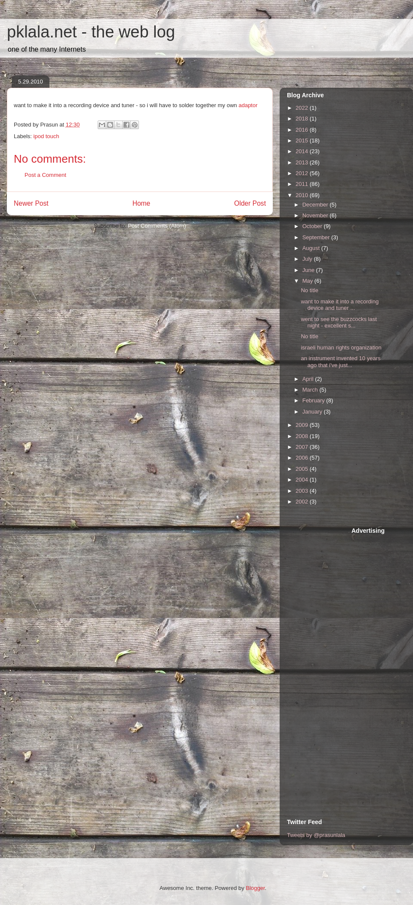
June (309, 270)
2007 (303, 447)
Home (142, 203)
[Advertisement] (378, 670)
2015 (303, 140)
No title (309, 290)
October (313, 226)
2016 (303, 130)
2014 (303, 151)
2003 (303, 491)
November (316, 215)
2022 (303, 108)
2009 (303, 425)
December (316, 204)
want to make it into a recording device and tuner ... (340, 305)
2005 (303, 469)
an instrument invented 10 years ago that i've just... (340, 361)
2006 (303, 457)
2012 (303, 173)
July (308, 259)
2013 (303, 162)
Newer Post (31, 203)
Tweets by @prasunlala (316, 835)
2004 (303, 479)
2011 (303, 184)
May (308, 281)
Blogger (255, 888)
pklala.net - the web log (91, 32)
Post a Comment (45, 175)
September (316, 237)
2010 (303, 195)
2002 (303, 501)
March (311, 389)
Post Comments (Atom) (157, 225)
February (314, 400)
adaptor (247, 105)
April (308, 379)
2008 (303, 436)
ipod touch (46, 136)
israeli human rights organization (341, 347)
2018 (303, 118)
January (313, 411)
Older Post (250, 203)
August (311, 248)
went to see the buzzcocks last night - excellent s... (338, 322)
